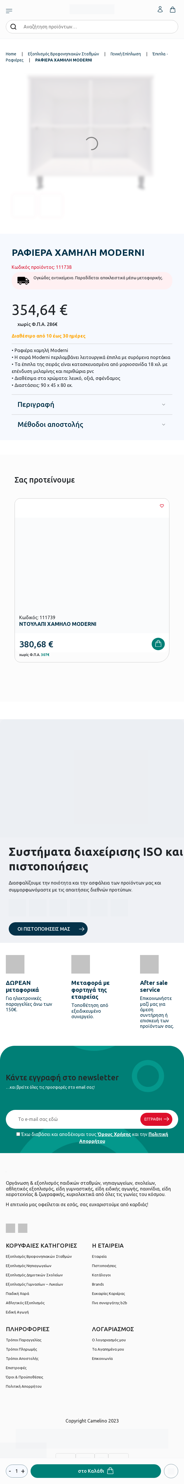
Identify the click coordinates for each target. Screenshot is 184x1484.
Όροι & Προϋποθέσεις (24, 1377)
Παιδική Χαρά (17, 1293)
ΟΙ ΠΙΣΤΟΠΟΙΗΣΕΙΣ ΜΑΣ (43, 929)
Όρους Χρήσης (114, 1134)
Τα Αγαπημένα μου (108, 1349)
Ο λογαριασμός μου (109, 1340)
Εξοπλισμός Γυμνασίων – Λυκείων (34, 1284)
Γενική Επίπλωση (126, 54)
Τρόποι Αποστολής (22, 1358)
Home (11, 54)
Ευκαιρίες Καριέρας (108, 1293)
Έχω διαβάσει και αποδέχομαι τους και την (92, 1138)
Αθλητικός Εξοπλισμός (25, 1303)
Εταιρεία (99, 1256)
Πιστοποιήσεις (104, 1266)
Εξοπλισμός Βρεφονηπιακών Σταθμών (63, 54)
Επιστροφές (16, 1368)
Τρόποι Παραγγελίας (23, 1340)
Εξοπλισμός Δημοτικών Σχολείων (34, 1275)
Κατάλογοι (101, 1275)
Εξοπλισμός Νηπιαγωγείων (29, 1266)
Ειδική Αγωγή (17, 1312)
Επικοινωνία (102, 1358)
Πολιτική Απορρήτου (24, 1386)
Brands (98, 1284)
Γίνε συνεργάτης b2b (109, 1303)
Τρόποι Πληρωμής (21, 1349)
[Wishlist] (162, 505)
